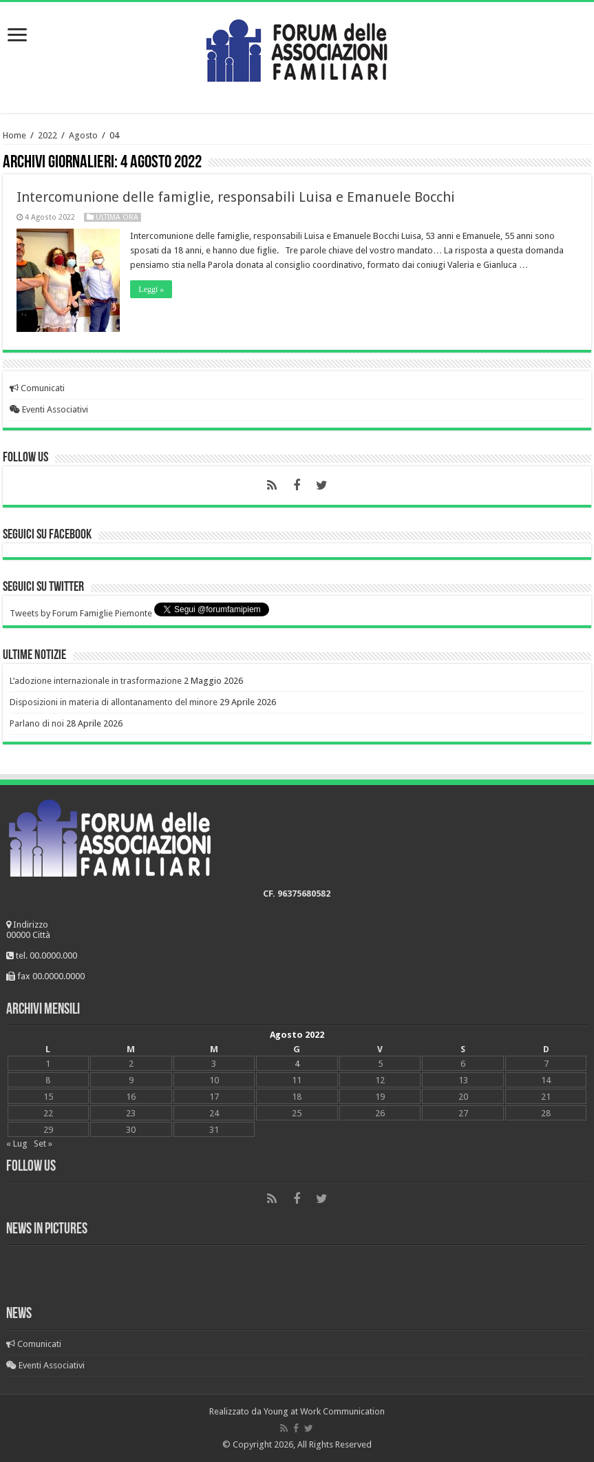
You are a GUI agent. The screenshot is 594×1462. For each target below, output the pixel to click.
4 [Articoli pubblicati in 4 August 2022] (297, 1063)
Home (14, 135)
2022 (47, 135)
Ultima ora (117, 217)
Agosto (83, 135)
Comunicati (37, 388)
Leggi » (151, 289)
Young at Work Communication (324, 1411)
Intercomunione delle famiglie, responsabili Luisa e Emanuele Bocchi (236, 197)
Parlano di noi (37, 723)
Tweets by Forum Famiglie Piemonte (81, 613)
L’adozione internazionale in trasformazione (96, 681)
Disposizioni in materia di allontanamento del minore (114, 702)
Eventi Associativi (49, 409)
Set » (43, 1143)
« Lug (17, 1143)
